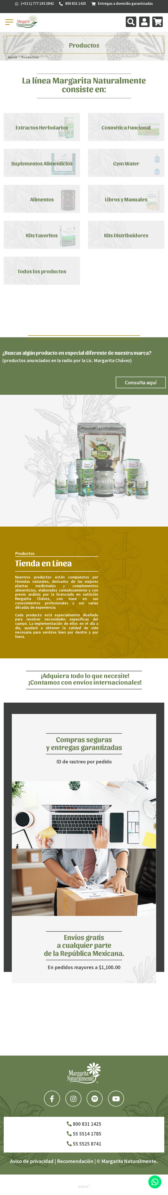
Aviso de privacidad (32, 1161)
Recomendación (75, 1161)
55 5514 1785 (84, 1134)
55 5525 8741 (84, 1144)
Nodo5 (84, 1187)
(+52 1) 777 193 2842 (34, 3)
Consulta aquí (141, 382)
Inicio (12, 57)
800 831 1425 (84, 1124)
